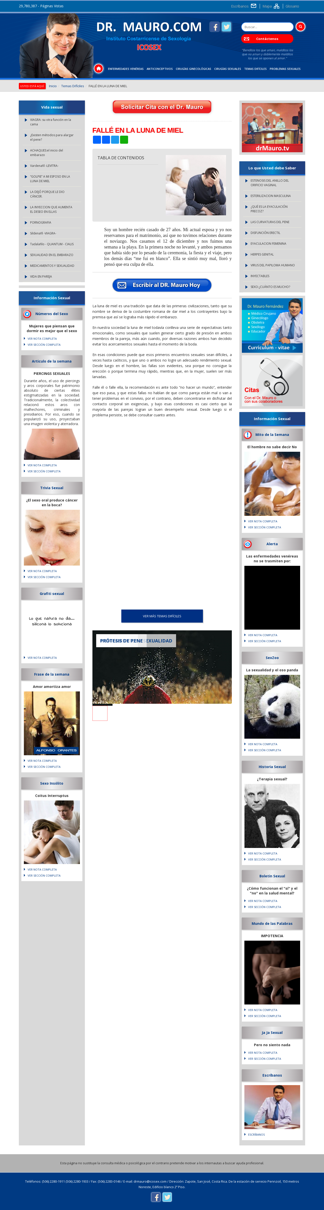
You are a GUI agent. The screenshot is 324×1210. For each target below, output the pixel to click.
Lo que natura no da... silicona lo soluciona (52, 621)
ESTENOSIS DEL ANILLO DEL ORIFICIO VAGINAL (270, 182)
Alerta (272, 543)
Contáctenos (267, 38)
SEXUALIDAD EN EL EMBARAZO (51, 255)
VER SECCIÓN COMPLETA (44, 344)
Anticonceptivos (160, 69)
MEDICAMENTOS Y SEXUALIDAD (52, 266)
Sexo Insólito (51, 783)
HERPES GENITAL (262, 254)
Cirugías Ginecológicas (193, 69)
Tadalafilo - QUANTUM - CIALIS (52, 244)
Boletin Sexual (272, 876)
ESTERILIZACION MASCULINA (271, 196)
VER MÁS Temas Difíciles (162, 616)
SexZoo (272, 657)
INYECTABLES (260, 276)
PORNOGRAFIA (40, 222)
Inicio (53, 86)
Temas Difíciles (255, 69)
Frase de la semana (51, 674)
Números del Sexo (51, 313)
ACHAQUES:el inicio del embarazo (46, 152)
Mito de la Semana (272, 434)
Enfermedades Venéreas (126, 69)
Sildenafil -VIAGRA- (43, 233)
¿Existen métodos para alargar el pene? (52, 137)
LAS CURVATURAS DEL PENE (270, 222)
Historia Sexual (272, 766)
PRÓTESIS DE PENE (121, 641)
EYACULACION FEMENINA (268, 243)
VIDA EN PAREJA (41, 276)
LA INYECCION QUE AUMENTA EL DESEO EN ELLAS (51, 209)
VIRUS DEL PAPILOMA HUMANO (273, 265)
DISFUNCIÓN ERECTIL (265, 233)
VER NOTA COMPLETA (42, 338)
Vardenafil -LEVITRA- (44, 166)
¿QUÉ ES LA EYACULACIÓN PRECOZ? (269, 209)
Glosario (292, 6)
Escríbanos (240, 6)
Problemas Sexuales (285, 69)
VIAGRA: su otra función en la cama (50, 122)
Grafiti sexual (52, 593)
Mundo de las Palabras (272, 923)
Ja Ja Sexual (272, 1032)
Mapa (267, 6)
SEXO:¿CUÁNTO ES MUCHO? (270, 287)
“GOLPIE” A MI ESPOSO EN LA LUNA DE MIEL (50, 178)
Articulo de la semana (52, 361)
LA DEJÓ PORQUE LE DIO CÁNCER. (47, 194)
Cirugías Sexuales (227, 69)
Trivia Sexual (51, 487)
